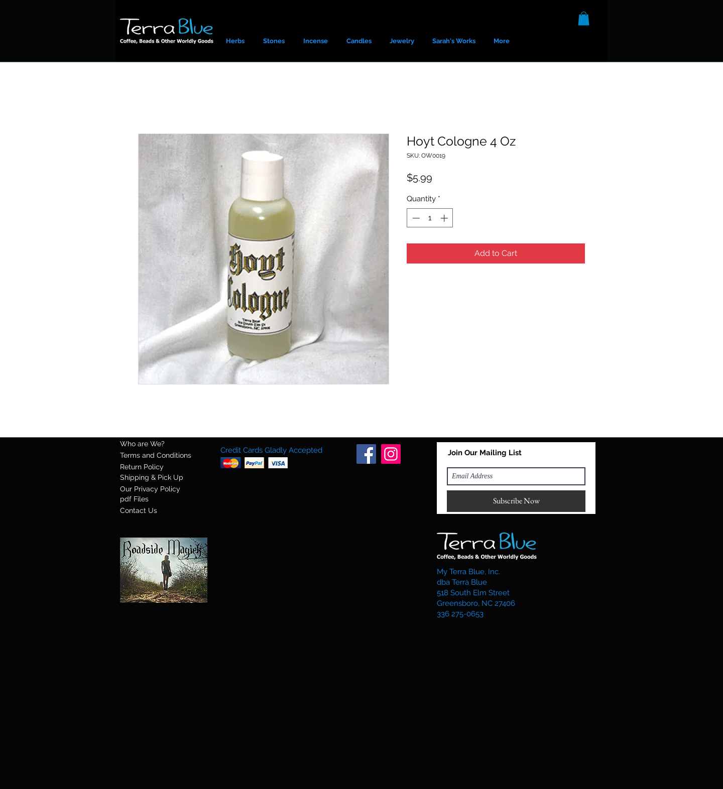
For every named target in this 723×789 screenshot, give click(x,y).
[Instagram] (391, 454)
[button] (583, 18)
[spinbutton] (430, 218)
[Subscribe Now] (516, 501)
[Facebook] (366, 454)
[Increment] (445, 218)
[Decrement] (415, 218)
